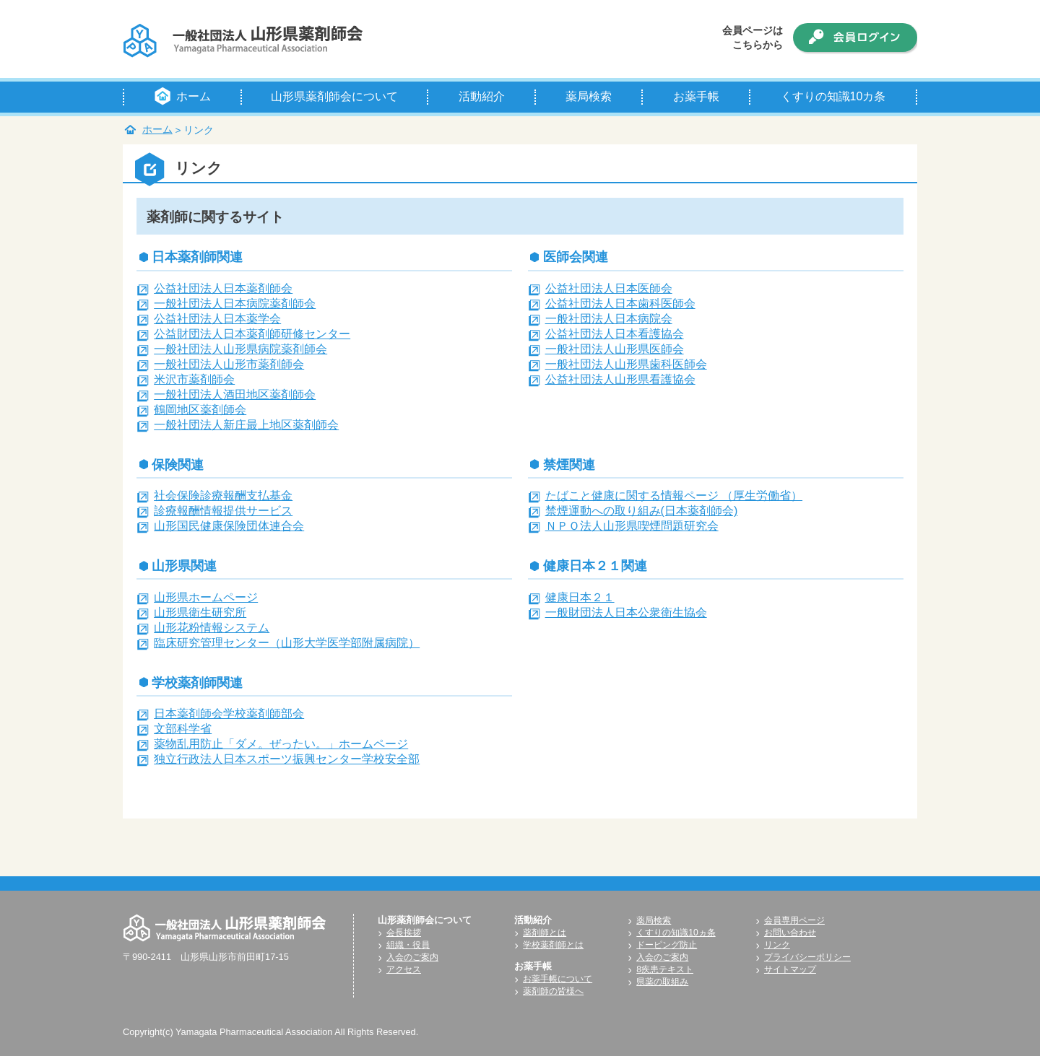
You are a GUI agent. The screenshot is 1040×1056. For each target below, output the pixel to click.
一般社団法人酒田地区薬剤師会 (235, 394)
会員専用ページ (794, 920)
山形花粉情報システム (211, 627)
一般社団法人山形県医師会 (614, 349)
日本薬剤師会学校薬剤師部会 (229, 713)
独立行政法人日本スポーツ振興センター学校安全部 (287, 759)
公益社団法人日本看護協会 (614, 334)
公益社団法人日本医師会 (608, 288)
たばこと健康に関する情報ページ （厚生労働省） (673, 495)
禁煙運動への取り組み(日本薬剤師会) (641, 511)
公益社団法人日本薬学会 (217, 319)
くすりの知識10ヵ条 (675, 933)
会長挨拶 (403, 933)
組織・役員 (408, 945)
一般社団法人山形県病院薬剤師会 (240, 349)
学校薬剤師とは (553, 945)
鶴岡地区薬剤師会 (200, 409)
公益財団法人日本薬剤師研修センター (252, 334)
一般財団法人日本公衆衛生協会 (626, 612)
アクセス (403, 969)
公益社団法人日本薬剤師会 (223, 288)
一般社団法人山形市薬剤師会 (229, 364)
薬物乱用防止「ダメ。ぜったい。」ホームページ (281, 744)
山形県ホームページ (206, 597)
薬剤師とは (544, 933)
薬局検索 (653, 920)
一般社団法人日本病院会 (608, 319)
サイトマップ (790, 969)
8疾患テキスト (664, 969)
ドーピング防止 (666, 945)
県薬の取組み (662, 982)
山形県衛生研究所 (200, 612)
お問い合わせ (790, 933)
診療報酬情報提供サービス (223, 511)
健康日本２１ (580, 597)
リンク (777, 945)
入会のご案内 (412, 957)
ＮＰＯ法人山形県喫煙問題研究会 (632, 526)
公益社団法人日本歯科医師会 (620, 303)
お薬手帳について (557, 979)
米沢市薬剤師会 (194, 379)
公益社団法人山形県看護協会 (620, 379)
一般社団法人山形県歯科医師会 (626, 364)
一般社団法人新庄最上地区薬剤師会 (246, 425)
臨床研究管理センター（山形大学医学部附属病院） (287, 643)
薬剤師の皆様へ (553, 991)
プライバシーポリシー (807, 957)
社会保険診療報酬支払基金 (223, 495)
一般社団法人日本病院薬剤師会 (235, 303)
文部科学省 (183, 729)
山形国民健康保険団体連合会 (229, 526)
